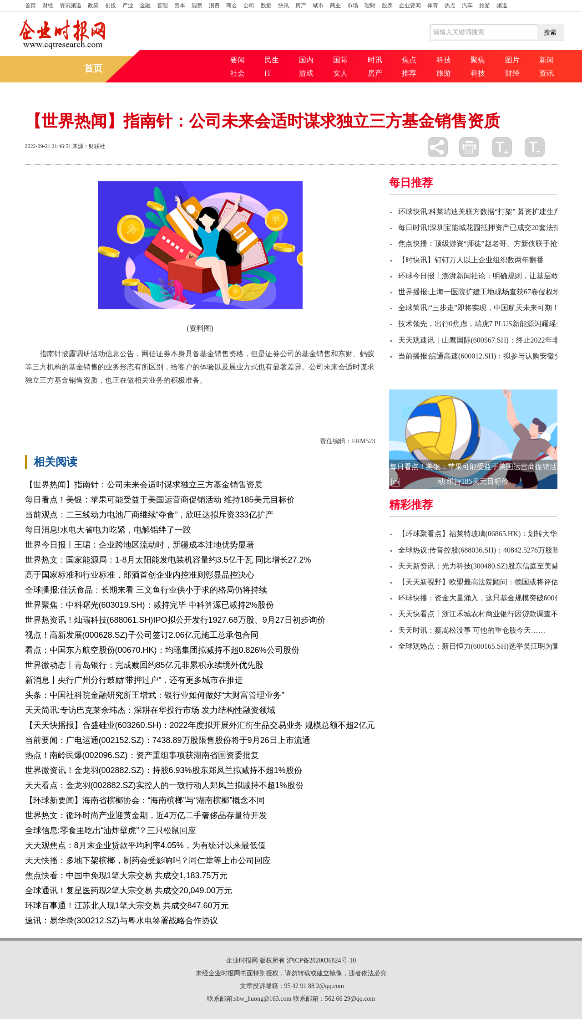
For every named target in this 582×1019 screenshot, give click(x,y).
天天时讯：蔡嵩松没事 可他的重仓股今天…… (472, 630)
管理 (162, 5)
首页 (30, 5)
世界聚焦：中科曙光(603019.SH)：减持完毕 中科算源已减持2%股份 (149, 604)
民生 (271, 60)
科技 (443, 60)
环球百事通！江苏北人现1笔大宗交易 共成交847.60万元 (127, 905)
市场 (352, 5)
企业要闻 (410, 5)
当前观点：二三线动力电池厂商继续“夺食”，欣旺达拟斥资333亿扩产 (149, 514)
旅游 (484, 5)
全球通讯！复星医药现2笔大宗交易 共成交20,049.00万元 (128, 890)
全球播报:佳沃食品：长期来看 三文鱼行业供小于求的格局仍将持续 (146, 589)
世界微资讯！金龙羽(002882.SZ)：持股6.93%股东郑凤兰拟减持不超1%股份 (163, 770)
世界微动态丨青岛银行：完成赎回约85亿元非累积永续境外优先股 (144, 665)
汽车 (467, 5)
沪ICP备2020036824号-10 (321, 960)
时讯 (375, 60)
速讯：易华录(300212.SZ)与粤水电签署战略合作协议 (121, 920)
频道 (501, 5)
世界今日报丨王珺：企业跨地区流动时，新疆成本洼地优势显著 (139, 544)
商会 (231, 5)
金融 (145, 5)
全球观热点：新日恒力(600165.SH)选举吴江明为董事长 (486, 646)
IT (267, 73)
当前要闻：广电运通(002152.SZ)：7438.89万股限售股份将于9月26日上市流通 (167, 740)
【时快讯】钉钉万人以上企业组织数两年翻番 (471, 260)
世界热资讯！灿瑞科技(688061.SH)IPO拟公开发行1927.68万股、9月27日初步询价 (175, 620)
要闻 (237, 60)
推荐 (409, 73)
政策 (93, 5)
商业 (335, 5)
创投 (110, 5)
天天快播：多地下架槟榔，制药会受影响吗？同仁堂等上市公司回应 (148, 860)
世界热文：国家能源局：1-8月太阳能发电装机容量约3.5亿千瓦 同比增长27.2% (168, 559)
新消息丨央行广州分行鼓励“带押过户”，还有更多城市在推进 (134, 680)
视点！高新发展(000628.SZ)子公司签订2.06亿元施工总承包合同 (141, 635)
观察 (197, 5)
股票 (387, 5)
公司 (248, 5)
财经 (47, 5)
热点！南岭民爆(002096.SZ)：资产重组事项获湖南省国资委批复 (142, 755)
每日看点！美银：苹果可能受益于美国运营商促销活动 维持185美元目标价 (160, 499)
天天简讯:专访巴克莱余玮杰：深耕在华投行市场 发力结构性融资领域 (150, 710)
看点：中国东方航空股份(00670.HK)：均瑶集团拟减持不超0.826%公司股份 (162, 650)
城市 (318, 5)
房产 (300, 5)
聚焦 (478, 60)
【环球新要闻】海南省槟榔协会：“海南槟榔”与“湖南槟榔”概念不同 (145, 800)
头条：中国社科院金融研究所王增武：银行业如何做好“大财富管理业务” (154, 695)
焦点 (409, 60)
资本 (179, 5)
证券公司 (70, 395)
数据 (266, 5)
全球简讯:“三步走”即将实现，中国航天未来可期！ (479, 308)
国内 (306, 60)
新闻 (546, 60)
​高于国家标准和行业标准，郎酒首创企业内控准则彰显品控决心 (139, 574)
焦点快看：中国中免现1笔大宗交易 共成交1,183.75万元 (126, 875)
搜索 (550, 32)
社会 (237, 73)
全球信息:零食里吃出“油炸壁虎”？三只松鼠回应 (111, 830)
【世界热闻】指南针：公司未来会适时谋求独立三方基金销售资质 (144, 484)
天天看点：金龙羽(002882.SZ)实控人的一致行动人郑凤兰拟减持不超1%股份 (164, 785)
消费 (214, 5)
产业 (127, 5)
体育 (432, 5)
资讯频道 (70, 5)
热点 (450, 5)
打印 (469, 147)
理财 (369, 5)
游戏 (306, 73)
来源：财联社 (88, 146)
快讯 (283, 5)
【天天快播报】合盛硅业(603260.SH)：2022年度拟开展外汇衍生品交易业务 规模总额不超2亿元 (200, 725)
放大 (502, 147)
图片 (512, 60)
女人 (340, 73)
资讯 (546, 73)
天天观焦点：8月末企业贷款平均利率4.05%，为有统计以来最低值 (145, 845)
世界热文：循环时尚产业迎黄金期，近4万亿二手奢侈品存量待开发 (146, 815)
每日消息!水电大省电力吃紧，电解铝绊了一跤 (108, 529)
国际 (340, 60)
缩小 (535, 147)
